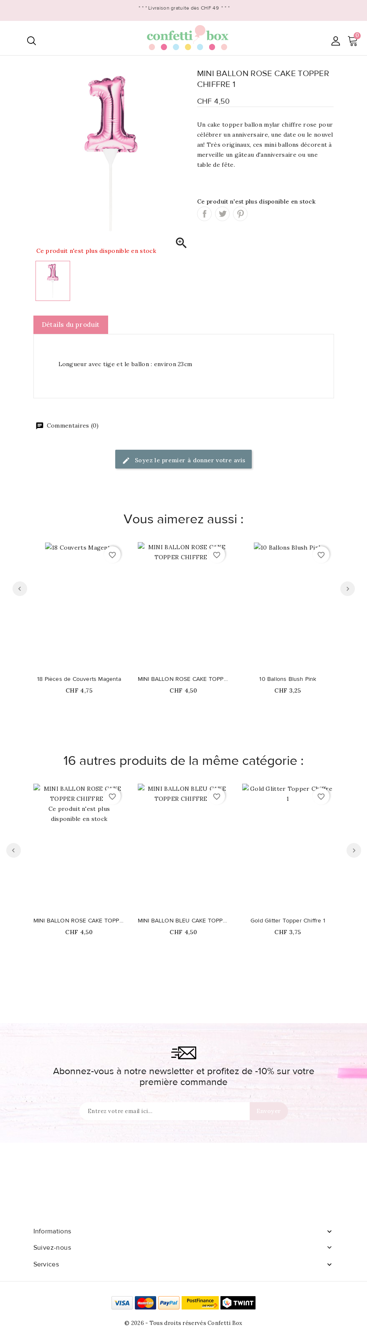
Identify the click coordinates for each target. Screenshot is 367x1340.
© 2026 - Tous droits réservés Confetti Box (183, 1323)
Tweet (222, 214)
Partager (204, 214)
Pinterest (240, 214)
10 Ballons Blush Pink (287, 679)
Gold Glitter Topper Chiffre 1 (288, 921)
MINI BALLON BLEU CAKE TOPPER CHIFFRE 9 (184, 921)
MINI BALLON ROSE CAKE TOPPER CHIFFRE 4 (184, 679)
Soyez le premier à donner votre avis (184, 460)
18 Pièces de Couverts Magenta (79, 679)
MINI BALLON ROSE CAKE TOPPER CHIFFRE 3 (79, 921)
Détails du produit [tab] (71, 325)
